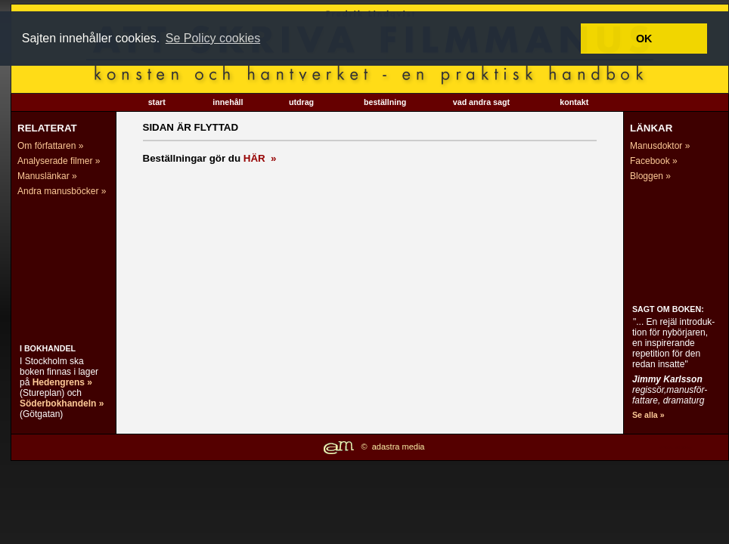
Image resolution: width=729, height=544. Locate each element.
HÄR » (260, 158)
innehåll (227, 102)
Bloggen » (650, 176)
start (157, 102)
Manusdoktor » (660, 146)
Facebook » (654, 161)
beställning (385, 102)
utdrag (301, 102)
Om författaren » (50, 146)
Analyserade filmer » (58, 161)
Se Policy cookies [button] (213, 38)
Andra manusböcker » (61, 191)
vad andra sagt (481, 102)
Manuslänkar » (47, 176)
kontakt (574, 102)
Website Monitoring (675, 447)
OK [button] (644, 38)
